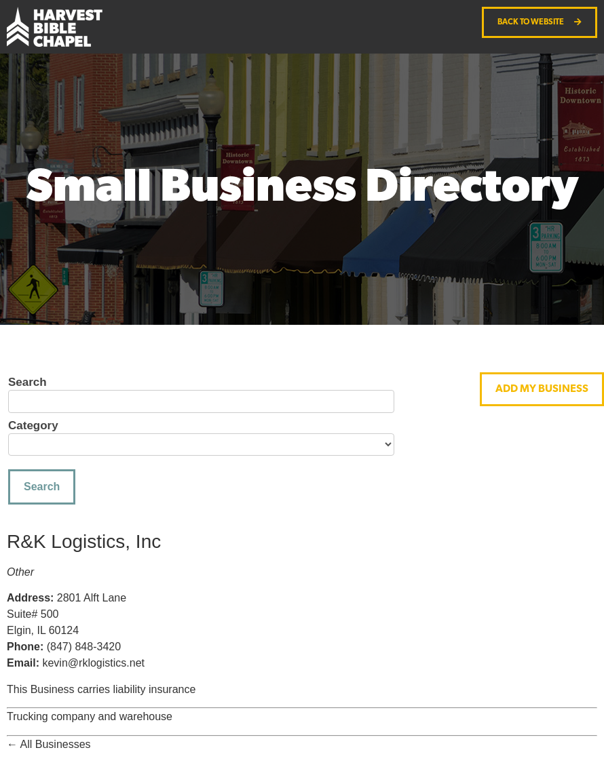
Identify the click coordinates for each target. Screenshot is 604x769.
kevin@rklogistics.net (93, 663)
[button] (542, 389)
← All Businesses (49, 744)
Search (27, 382)
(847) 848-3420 (84, 646)
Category (33, 426)
